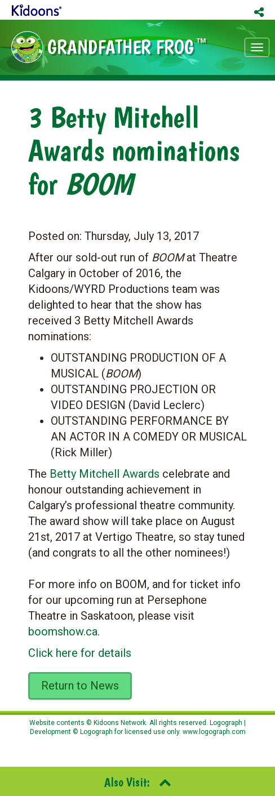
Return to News (80, 685)
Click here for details (79, 653)
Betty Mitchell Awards (104, 474)
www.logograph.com (213, 732)
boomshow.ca (62, 631)
